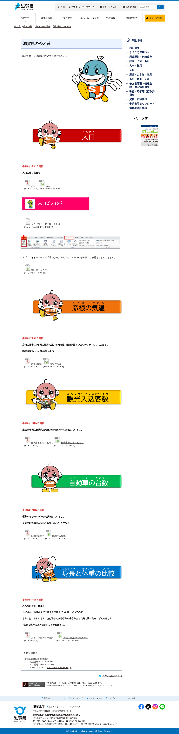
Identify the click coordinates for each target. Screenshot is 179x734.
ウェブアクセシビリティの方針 (121, 698)
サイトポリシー (95, 698)
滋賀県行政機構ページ (66, 715)
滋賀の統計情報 (42, 26)
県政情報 (27, 26)
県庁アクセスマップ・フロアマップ (64, 707)
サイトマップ (77, 698)
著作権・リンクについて (54, 698)
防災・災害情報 (156, 18)
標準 (88, 7)
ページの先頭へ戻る (112, 675)
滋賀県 (17, 26)
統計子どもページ (62, 26)
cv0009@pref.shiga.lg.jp (59, 667)
